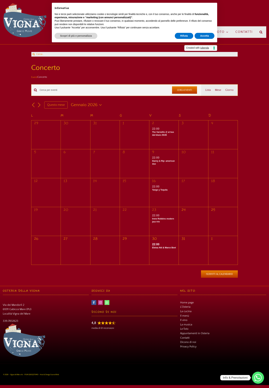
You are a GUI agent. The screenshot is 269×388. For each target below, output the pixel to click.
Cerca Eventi (184, 89)
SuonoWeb (54, 375)
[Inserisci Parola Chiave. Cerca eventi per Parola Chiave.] (104, 90)
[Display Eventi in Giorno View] (229, 90)
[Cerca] (33, 54)
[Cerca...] (134, 54)
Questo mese (56, 105)
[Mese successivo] (39, 105)
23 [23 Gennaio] (154, 210)
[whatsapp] (107, 302)
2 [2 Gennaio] (153, 123)
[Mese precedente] (33, 105)
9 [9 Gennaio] (153, 152)
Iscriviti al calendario (219, 274)
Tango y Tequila (160, 190)
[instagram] (100, 302)
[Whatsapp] (258, 378)
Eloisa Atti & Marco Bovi (164, 247)
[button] (261, 32)
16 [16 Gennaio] (154, 181)
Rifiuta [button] (184, 35)
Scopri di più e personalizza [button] (76, 35)
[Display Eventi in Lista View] (208, 90)
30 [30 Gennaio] (154, 239)
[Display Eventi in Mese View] (218, 90)
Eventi (34, 77)
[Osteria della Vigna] (25, 4)
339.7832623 (10, 320)
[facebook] (93, 302)
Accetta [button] (204, 35)
